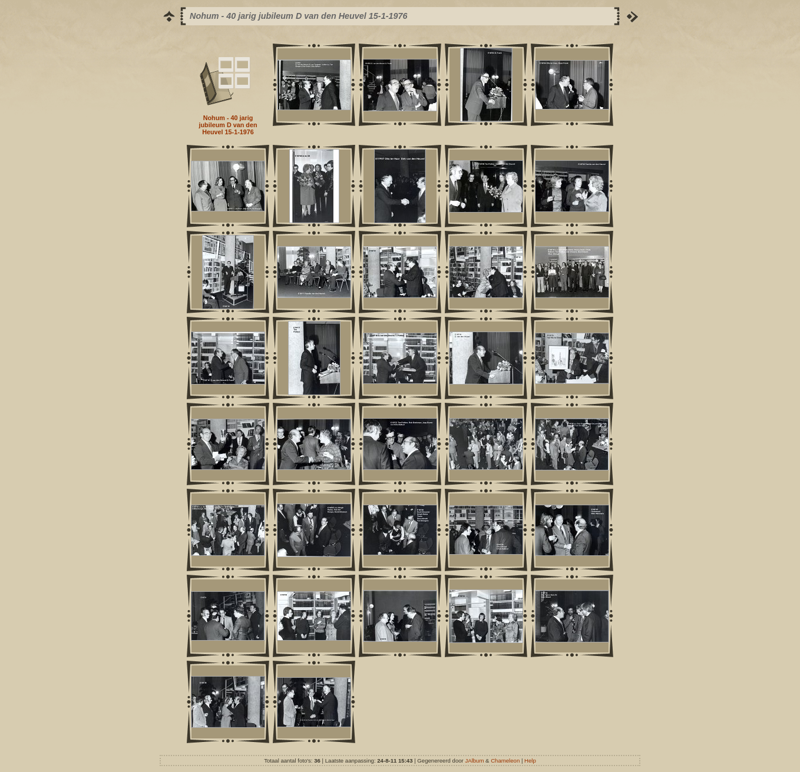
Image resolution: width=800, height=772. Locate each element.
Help (530, 760)
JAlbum (474, 760)
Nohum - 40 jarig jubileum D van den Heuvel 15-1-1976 (228, 124)
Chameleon (505, 760)
